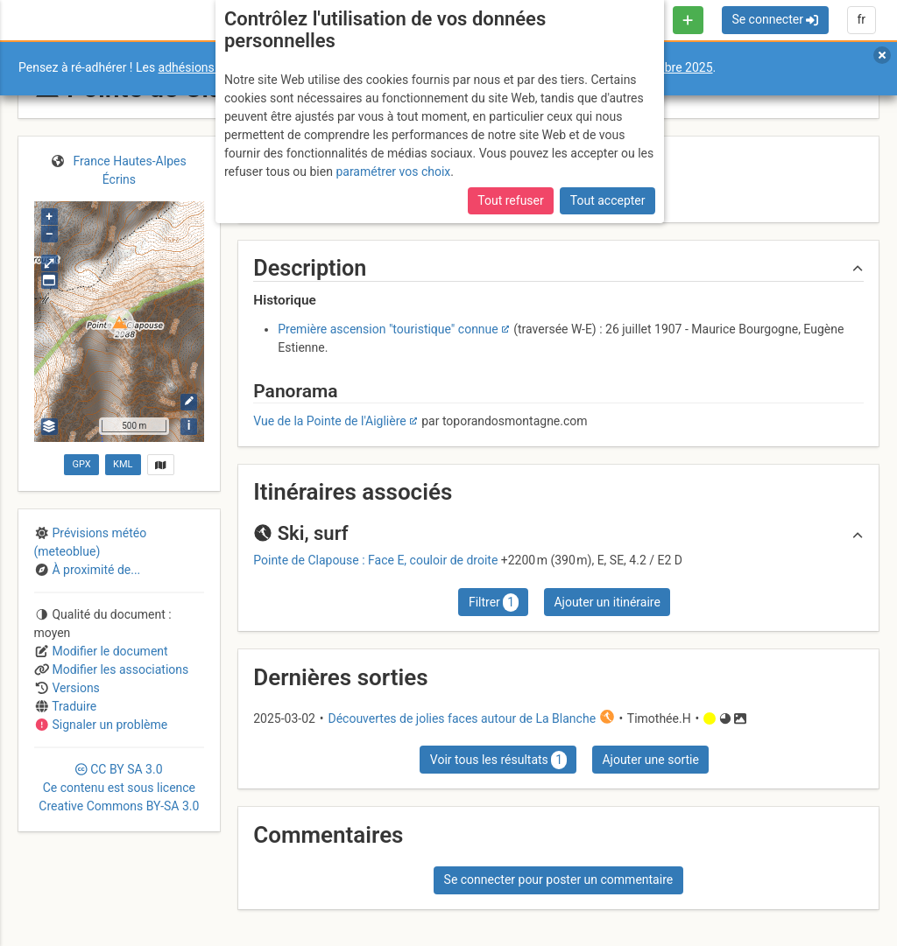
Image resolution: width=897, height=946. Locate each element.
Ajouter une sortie (650, 760)
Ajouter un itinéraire (607, 602)
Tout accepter (608, 200)
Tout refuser (510, 200)
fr (861, 19)
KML (122, 464)
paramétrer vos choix (392, 172)
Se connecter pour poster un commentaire (559, 879)
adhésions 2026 (202, 67)
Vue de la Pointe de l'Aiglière (329, 421)
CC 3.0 (119, 787)
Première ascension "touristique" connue (388, 329)
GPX (81, 464)
